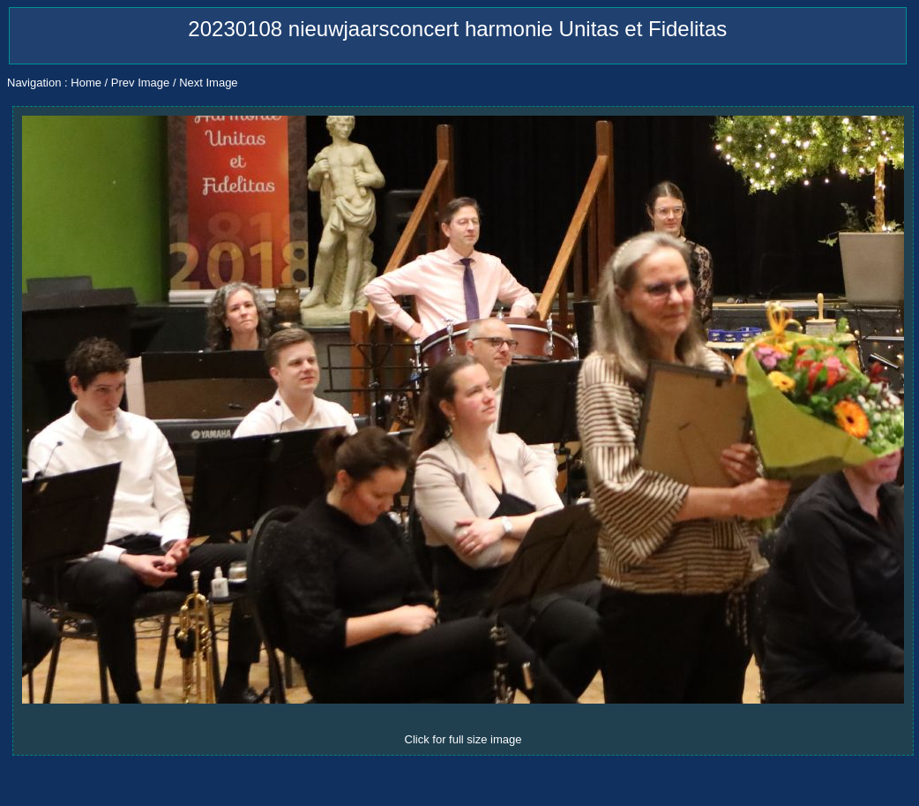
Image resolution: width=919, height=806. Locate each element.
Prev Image (140, 82)
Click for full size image (463, 739)
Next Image (208, 82)
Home (86, 82)
